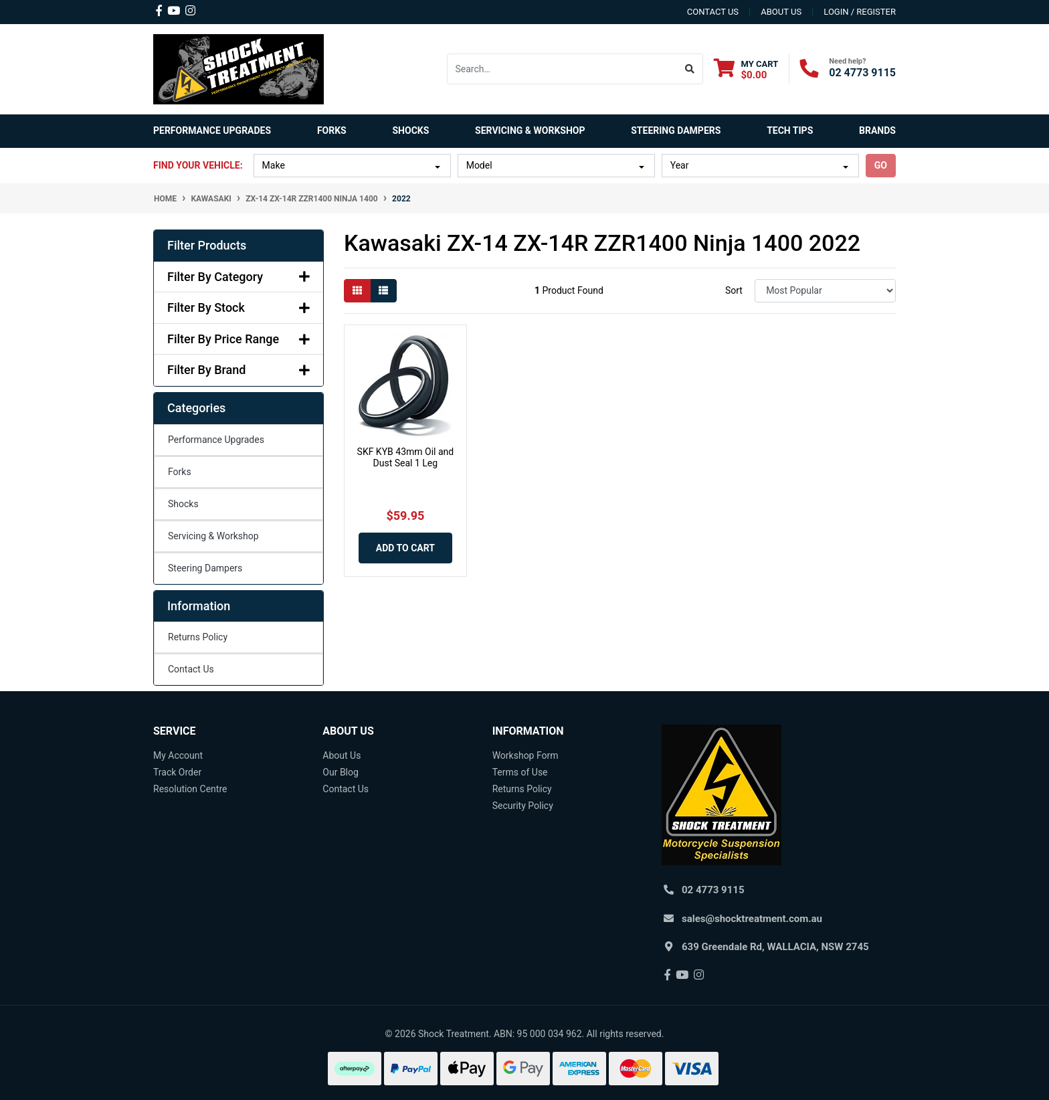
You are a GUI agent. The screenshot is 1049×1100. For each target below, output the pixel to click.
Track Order (177, 772)
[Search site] (690, 69)
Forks (179, 471)
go (880, 165)
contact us (713, 12)
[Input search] (562, 69)
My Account (178, 755)
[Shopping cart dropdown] (746, 69)
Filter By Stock (238, 307)
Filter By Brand (238, 370)
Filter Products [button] (206, 245)
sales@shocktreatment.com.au (752, 919)
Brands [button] (877, 130)
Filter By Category (238, 277)
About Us (341, 755)
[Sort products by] (825, 290)
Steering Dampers (205, 568)
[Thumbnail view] (357, 290)
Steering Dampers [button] (676, 130)
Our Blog (340, 772)
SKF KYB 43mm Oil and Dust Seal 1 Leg (405, 457)
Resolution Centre (190, 789)
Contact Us (191, 669)
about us (781, 12)
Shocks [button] (410, 130)
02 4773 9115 (862, 72)
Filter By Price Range (238, 339)
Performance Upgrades (216, 439)
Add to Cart (405, 548)
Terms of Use (520, 772)
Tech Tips (790, 130)
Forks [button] (332, 130)
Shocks (183, 503)
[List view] (383, 290)
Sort (734, 290)
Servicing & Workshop (213, 536)
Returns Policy (197, 637)
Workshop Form (525, 755)
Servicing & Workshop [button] (530, 130)
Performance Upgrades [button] (212, 130)
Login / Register (860, 12)
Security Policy (522, 805)
